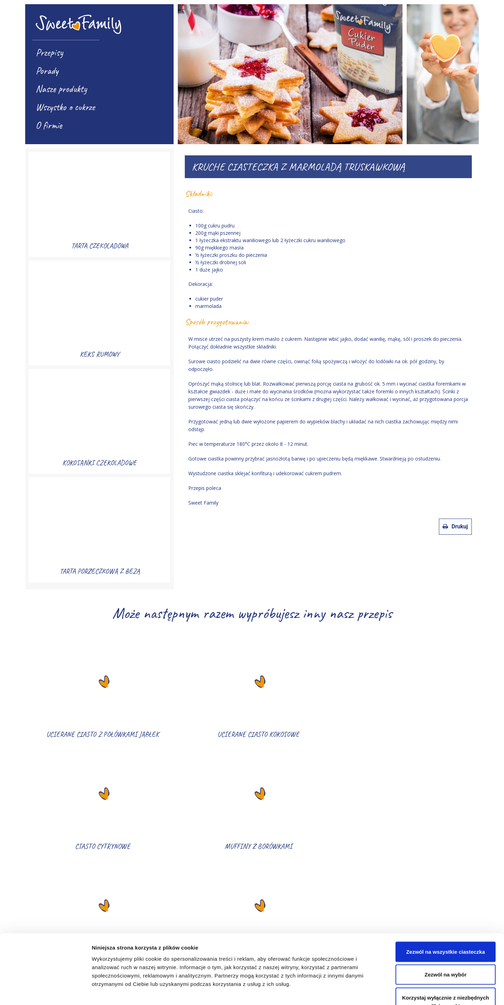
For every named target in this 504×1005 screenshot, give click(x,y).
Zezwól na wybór (446, 928)
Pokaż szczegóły (373, 991)
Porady (47, 70)
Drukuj (455, 526)
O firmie (49, 125)
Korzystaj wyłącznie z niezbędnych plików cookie (445, 955)
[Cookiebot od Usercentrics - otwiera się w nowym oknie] (45, 991)
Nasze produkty (61, 89)
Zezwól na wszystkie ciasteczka (445, 905)
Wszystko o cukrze (65, 107)
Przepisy (49, 52)
